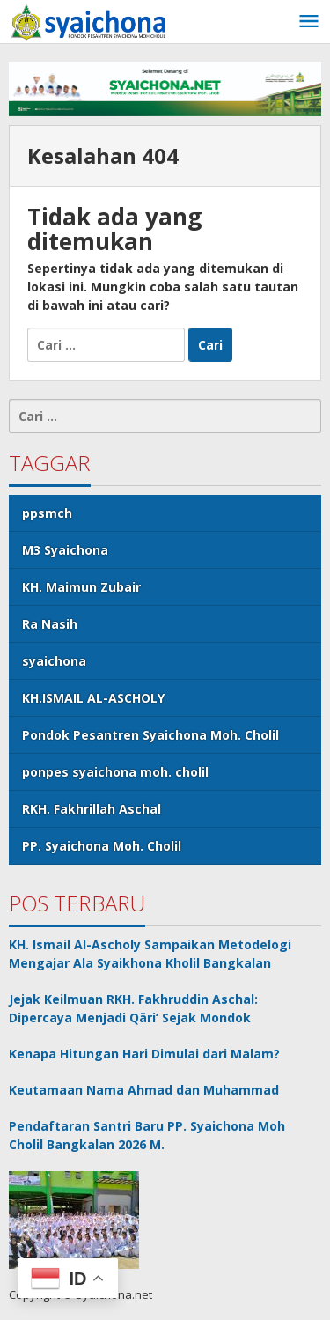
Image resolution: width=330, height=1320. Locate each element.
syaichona (54, 661)
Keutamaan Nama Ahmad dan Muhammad (144, 1089)
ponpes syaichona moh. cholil (115, 771)
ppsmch (47, 513)
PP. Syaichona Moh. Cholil (101, 845)
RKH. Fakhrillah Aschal (91, 808)
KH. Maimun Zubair (81, 587)
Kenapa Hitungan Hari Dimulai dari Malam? (144, 1053)
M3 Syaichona (65, 550)
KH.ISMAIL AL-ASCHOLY (93, 697)
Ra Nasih (49, 624)
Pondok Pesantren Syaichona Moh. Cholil (150, 734)
